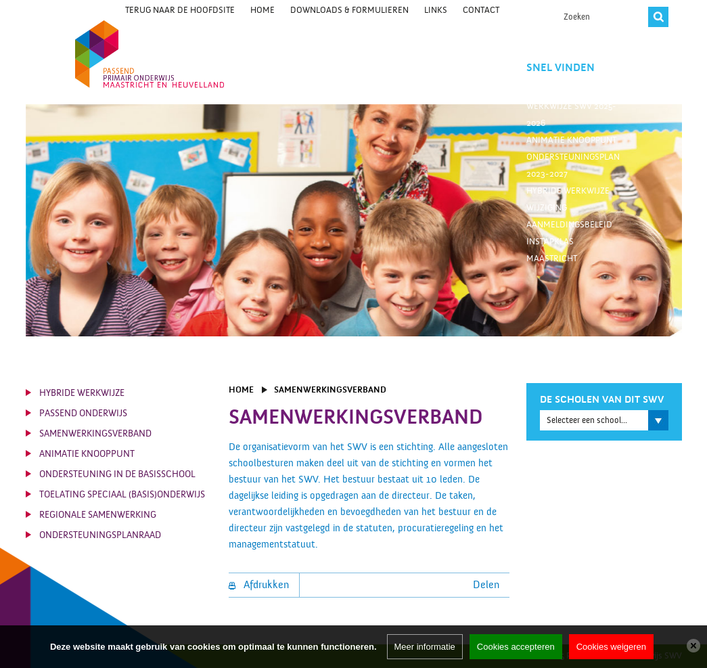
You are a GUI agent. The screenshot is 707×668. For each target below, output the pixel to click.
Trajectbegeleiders (569, 89)
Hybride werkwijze (568, 191)
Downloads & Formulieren (349, 10)
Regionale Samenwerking (97, 515)
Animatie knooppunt (571, 140)
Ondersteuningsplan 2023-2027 (573, 165)
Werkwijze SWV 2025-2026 (571, 115)
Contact (481, 10)
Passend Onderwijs (83, 413)
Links (435, 10)
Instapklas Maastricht (551, 250)
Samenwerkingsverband (95, 433)
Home (262, 10)
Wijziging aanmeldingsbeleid (569, 216)
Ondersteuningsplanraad (100, 535)
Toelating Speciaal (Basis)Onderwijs (122, 494)
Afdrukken (259, 585)
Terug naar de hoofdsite (180, 10)
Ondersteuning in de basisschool (117, 474)
